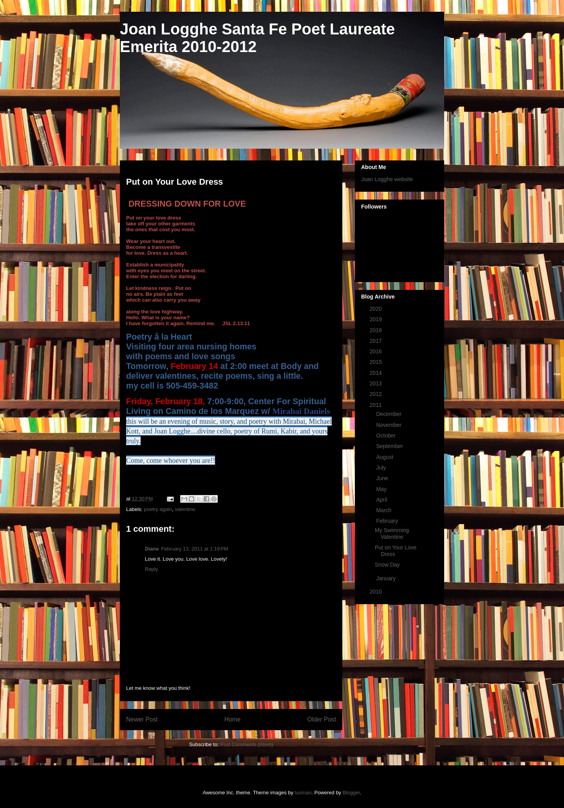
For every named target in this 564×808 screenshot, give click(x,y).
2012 (376, 394)
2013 (376, 383)
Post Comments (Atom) (246, 744)
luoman (303, 792)
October (386, 435)
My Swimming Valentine (392, 533)
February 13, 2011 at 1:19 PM (194, 549)
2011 (376, 405)
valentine (185, 509)
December (389, 414)
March (384, 510)
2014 (376, 373)
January (386, 578)
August (385, 457)
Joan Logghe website (387, 179)
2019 (376, 319)
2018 (376, 330)
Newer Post (142, 719)
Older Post (321, 719)
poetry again (158, 509)
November (389, 425)
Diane (152, 549)
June (382, 478)
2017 (376, 341)
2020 (376, 309)
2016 (376, 351)
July (381, 467)
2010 (376, 591)
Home (232, 719)
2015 (376, 362)
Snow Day (387, 564)
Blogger (351, 792)
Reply (151, 569)
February (388, 521)
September (390, 446)
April (382, 500)
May (382, 489)
